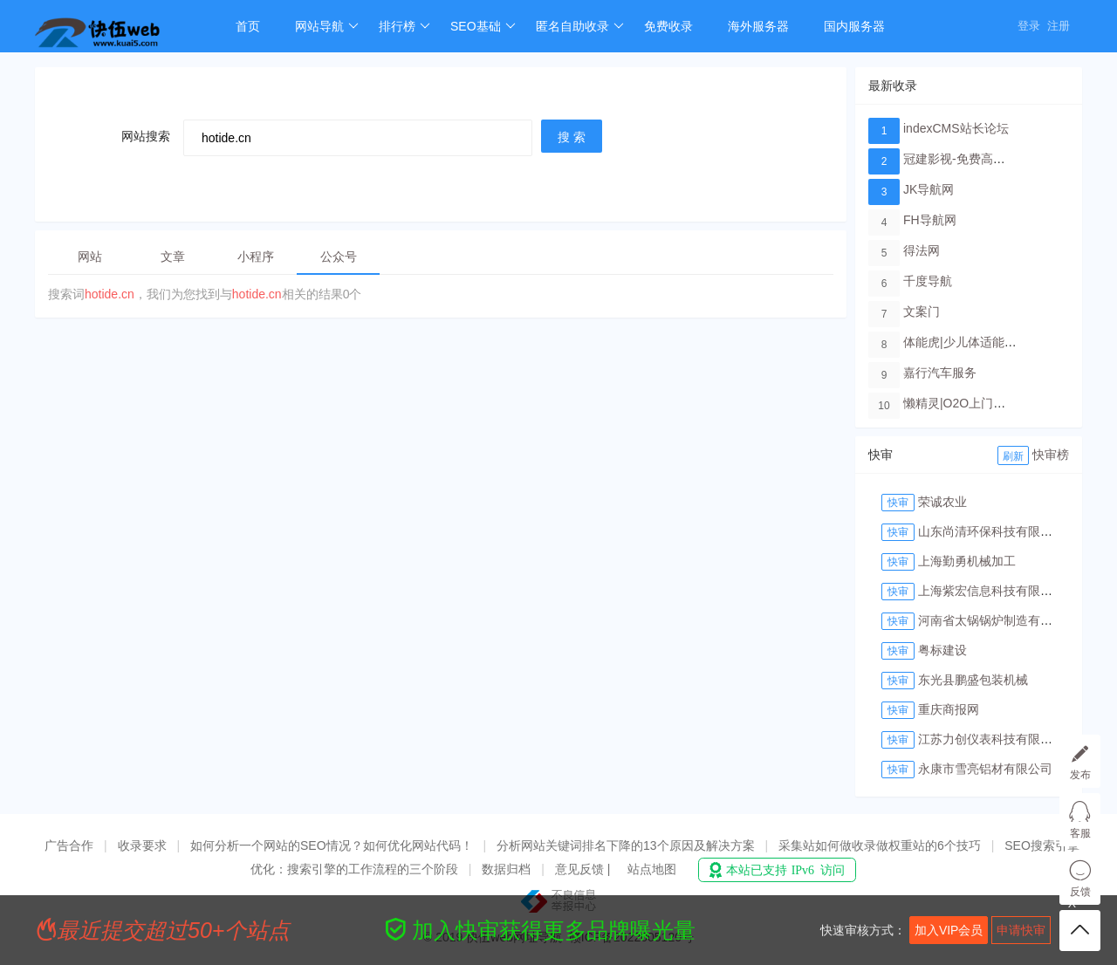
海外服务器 (758, 26)
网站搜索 (145, 136)
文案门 (921, 311)
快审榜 (1050, 455)
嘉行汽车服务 (940, 373)
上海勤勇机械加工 (967, 561)
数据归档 (506, 869)
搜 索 (572, 137)
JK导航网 (928, 189)
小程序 (255, 256)
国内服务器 (854, 26)
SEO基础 (483, 26)
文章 (173, 256)
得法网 (921, 250)
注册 (1058, 25)
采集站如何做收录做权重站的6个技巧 (879, 845)
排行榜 (404, 26)
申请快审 (1021, 930)
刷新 (1013, 456)
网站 (90, 256)
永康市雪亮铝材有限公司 (985, 769)
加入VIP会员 (949, 930)
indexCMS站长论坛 (956, 128)
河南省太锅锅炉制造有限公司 (997, 620)
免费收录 (668, 26)
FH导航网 (929, 220)
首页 (248, 26)
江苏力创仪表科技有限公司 (991, 739)
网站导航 (327, 26)
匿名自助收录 (580, 26)
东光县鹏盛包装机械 (973, 680)
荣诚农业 (942, 502)
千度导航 (927, 281)
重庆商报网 (948, 709)
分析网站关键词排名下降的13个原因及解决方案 (626, 845)
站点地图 (651, 869)
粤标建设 (942, 650)
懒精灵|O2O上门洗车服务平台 (984, 403)
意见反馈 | (584, 869)
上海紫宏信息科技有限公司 (991, 591)
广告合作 (69, 845)
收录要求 (142, 845)
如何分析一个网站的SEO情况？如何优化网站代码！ (331, 845)
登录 (1029, 25)
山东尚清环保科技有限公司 (991, 531)
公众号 (338, 256)
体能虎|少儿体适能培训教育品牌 (990, 342)
